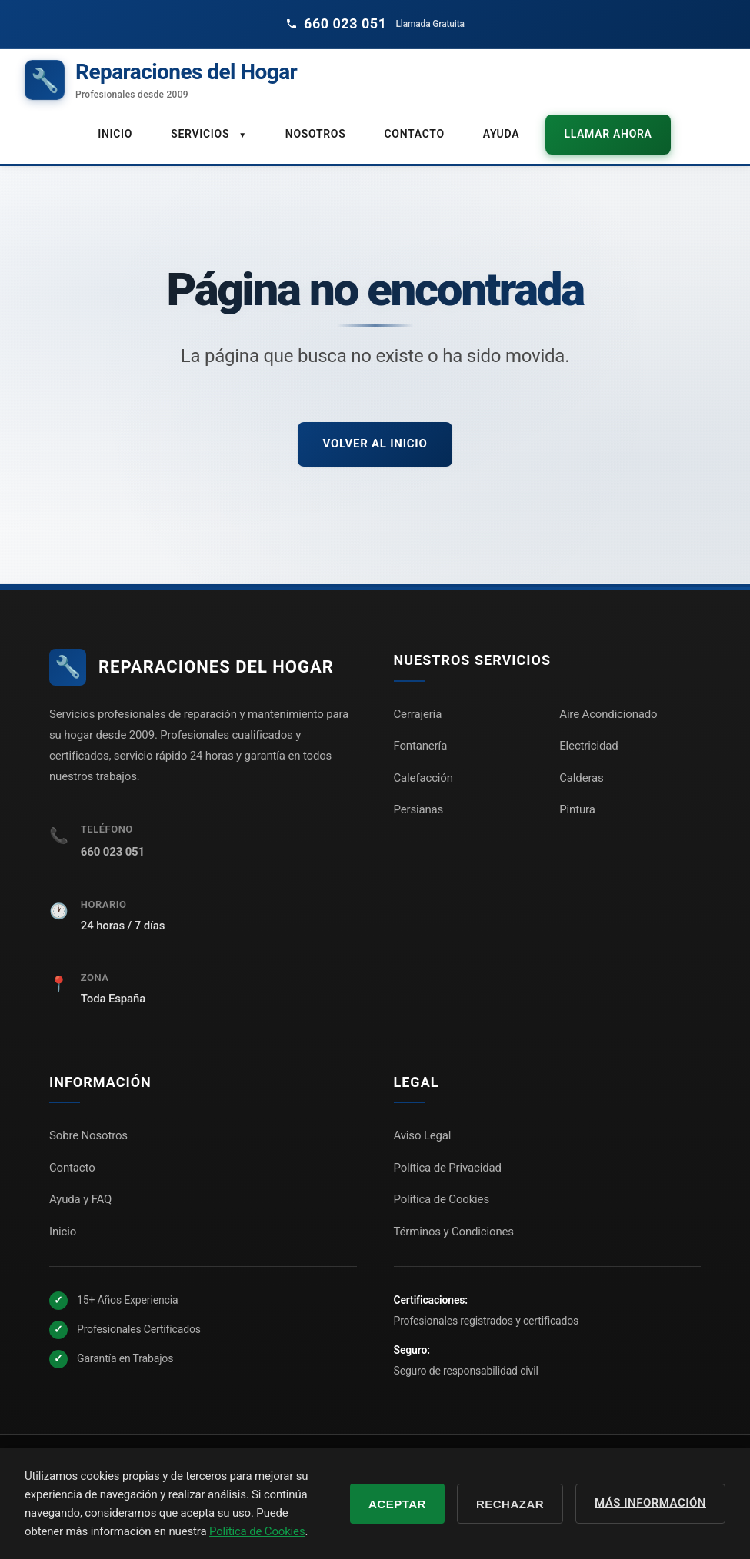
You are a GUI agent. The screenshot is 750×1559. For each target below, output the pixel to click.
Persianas (419, 809)
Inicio (115, 134)
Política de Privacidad (448, 1168)
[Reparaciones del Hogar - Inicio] (161, 80)
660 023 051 (113, 852)
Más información (650, 1503)
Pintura (577, 809)
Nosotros (315, 134)
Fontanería (421, 746)
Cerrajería (418, 713)
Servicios (209, 134)
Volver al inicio (374, 443)
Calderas (581, 777)
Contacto (415, 134)
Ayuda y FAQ (80, 1199)
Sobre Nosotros (88, 1135)
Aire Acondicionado (608, 713)
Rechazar (510, 1504)
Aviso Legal (423, 1135)
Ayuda (501, 134)
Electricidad (588, 746)
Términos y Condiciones (454, 1231)
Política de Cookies (441, 1199)
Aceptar (397, 1504)
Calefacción (423, 777)
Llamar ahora (608, 134)
